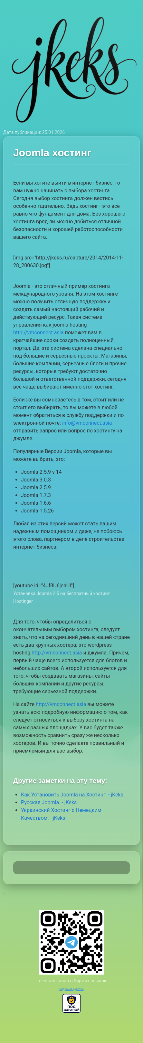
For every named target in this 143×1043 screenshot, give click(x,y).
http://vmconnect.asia (38, 332)
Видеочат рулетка (71, 989)
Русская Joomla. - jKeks (49, 802)
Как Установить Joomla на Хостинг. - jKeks (72, 795)
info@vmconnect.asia (87, 423)
